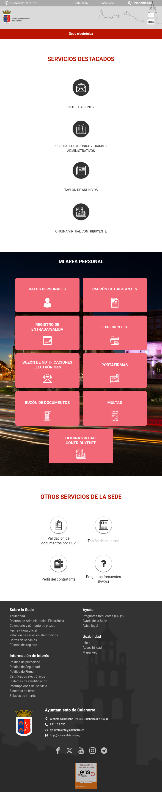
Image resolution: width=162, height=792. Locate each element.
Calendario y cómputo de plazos (32, 625)
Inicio (87, 643)
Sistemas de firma (23, 691)
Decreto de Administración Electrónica (37, 621)
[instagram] (92, 750)
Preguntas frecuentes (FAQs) (103, 616)
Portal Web (81, 3)
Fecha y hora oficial (23, 630)
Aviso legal (90, 625)
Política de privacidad (25, 662)
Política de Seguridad (25, 667)
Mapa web (90, 652)
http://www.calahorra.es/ (65, 735)
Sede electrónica (81, 33)
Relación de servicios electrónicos (34, 635)
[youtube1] (81, 750)
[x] (69, 750)
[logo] (22, 17)
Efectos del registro (23, 645)
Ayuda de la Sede (95, 621)
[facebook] (58, 750)
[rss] (104, 750)
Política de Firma (22, 671)
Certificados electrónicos (27, 676)
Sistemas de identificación (28, 681)
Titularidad (17, 616)
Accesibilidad (92, 647)
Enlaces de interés (23, 695)
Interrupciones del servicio (28, 686)
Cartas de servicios (23, 640)
